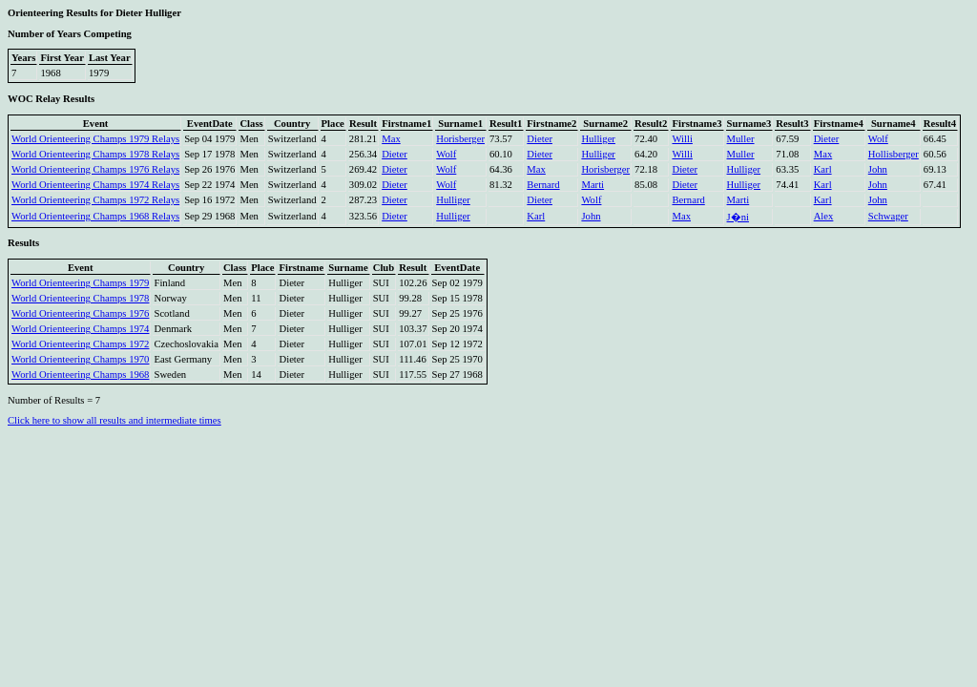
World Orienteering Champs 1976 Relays (95, 169)
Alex (824, 216)
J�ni (738, 217)
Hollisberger (893, 154)
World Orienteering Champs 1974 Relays (95, 184)
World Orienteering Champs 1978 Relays (95, 154)
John (877, 169)
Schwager (888, 216)
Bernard (543, 184)
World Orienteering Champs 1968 (80, 374)
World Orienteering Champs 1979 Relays (95, 139)
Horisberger (460, 139)
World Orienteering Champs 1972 (80, 344)
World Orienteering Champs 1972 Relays (95, 200)
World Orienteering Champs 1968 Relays (95, 216)
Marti (592, 184)
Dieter (539, 139)
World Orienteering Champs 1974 (80, 328)
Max (391, 139)
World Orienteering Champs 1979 (80, 283)
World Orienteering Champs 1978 (80, 298)
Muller (741, 139)
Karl (823, 169)
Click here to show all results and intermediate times (114, 420)
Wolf (878, 139)
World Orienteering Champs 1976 (80, 313)
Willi (682, 139)
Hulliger (598, 139)
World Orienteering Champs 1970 (80, 359)
